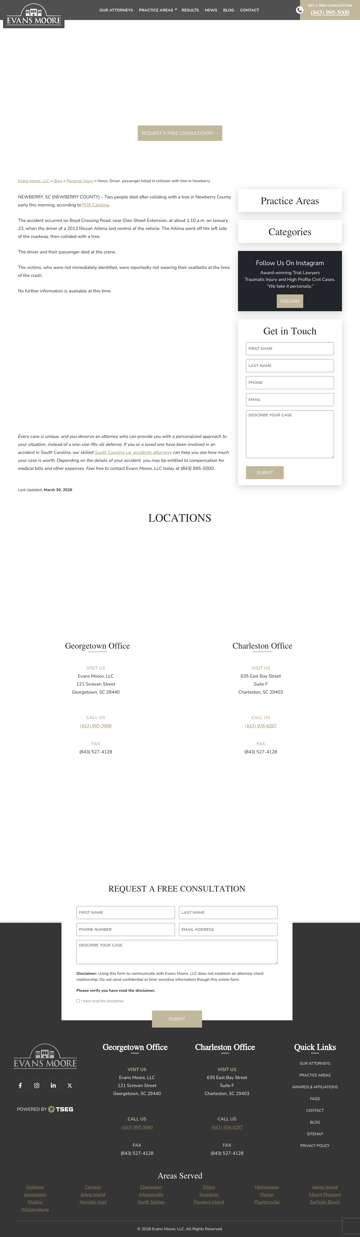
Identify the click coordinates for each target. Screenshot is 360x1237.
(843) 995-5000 (330, 12)
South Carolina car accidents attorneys (133, 452)
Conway (93, 1187)
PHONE (255, 382)
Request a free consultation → (180, 133)
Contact (315, 1110)
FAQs (315, 1098)
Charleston (151, 1187)
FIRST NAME (260, 348)
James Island (325, 1187)
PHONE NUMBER (95, 929)
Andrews (35, 1187)
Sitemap (315, 1134)
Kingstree (209, 1195)
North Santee (151, 1202)
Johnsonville (151, 1195)
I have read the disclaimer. (103, 1001)
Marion (267, 1195)
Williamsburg (35, 1210)
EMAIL (254, 399)
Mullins (35, 1202)
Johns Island (93, 1195)
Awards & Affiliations (315, 1087)
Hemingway (267, 1187)
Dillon (209, 1187)
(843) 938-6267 (260, 725)
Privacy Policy (315, 1145)
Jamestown (35, 1195)
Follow (290, 301)
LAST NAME (260, 365)
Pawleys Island (209, 1202)
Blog (315, 1122)
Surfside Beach (325, 1202)
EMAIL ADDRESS (198, 929)
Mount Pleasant (325, 1195)
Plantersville (267, 1202)
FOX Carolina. (96, 205)
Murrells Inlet (93, 1202)
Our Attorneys (315, 1063)
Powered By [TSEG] (45, 1109)
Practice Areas (314, 1075)
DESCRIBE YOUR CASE (270, 415)
